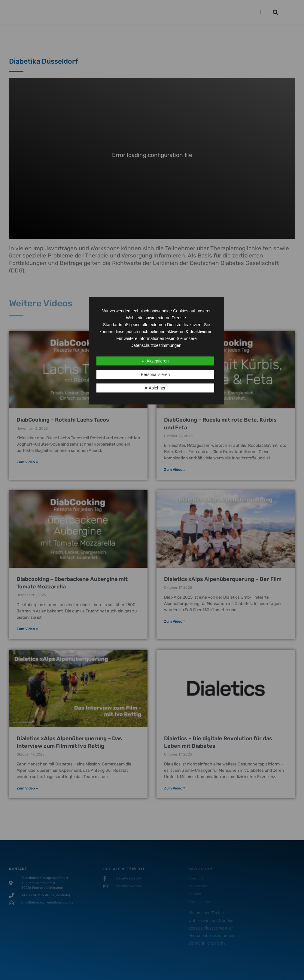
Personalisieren (155, 374)
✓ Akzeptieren (155, 361)
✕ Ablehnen (155, 388)
